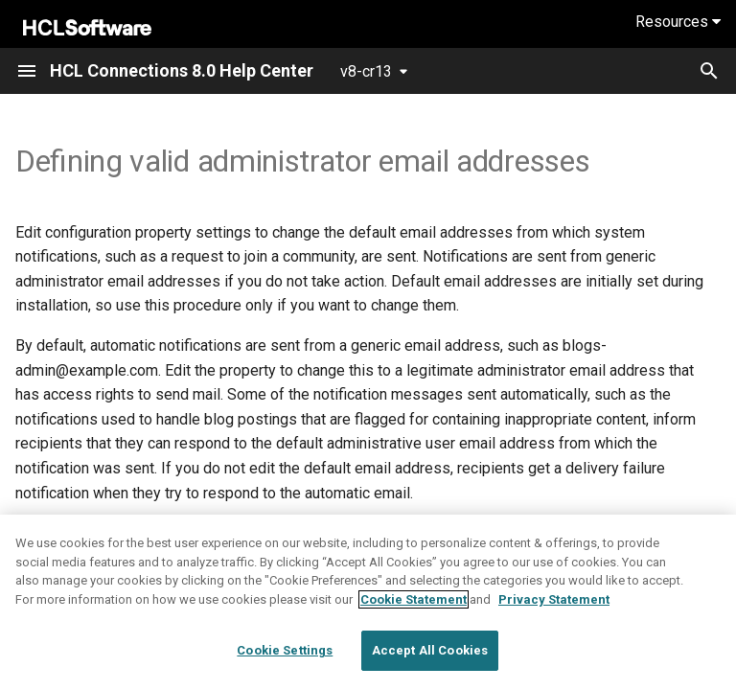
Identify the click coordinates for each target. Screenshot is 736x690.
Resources (678, 21)
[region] (368, 602)
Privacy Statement (554, 599)
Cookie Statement (413, 599)
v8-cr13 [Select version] (366, 71)
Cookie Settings (285, 650)
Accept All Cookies (430, 650)
